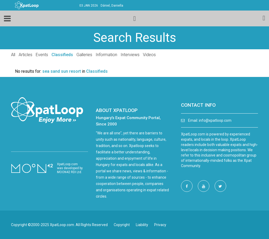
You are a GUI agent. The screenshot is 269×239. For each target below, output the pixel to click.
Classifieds (62, 54)
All (13, 54)
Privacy (160, 225)
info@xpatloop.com (215, 120)
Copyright (122, 225)
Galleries (84, 54)
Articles (25, 54)
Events (42, 54)
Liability (142, 225)
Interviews (130, 54)
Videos (149, 54)
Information (106, 54)
